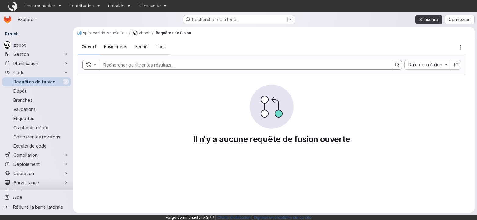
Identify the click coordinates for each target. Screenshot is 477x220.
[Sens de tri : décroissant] (456, 65)
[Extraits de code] (36, 145)
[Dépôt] (36, 90)
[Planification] (36, 63)
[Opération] (36, 173)
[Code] (36, 72)
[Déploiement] (36, 164)
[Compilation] (36, 155)
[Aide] (36, 197)
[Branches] (36, 100)
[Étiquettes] (36, 118)
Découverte (149, 6)
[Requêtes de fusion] (36, 81)
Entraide (116, 6)
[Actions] (461, 47)
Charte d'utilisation (234, 217)
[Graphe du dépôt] (36, 127)
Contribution (81, 6)
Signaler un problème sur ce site (283, 217)
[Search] (243, 64)
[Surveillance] (36, 182)
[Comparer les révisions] (36, 136)
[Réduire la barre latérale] (36, 207)
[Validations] (36, 109)
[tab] (89, 46)
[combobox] (427, 65)
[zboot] (36, 45)
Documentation (40, 6)
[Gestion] (36, 54)
